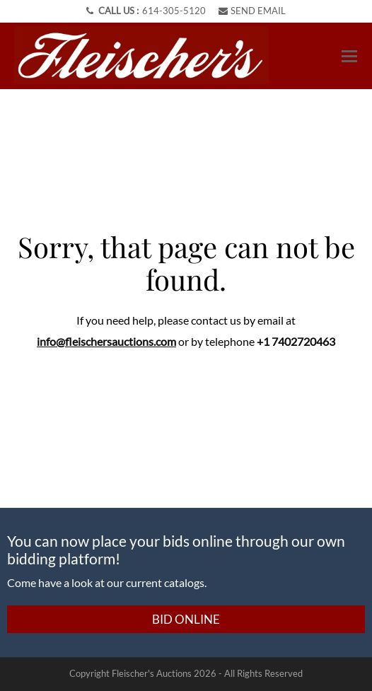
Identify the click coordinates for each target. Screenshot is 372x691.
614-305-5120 (174, 10)
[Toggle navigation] (349, 56)
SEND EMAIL (252, 10)
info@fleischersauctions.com (106, 341)
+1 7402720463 (296, 341)
